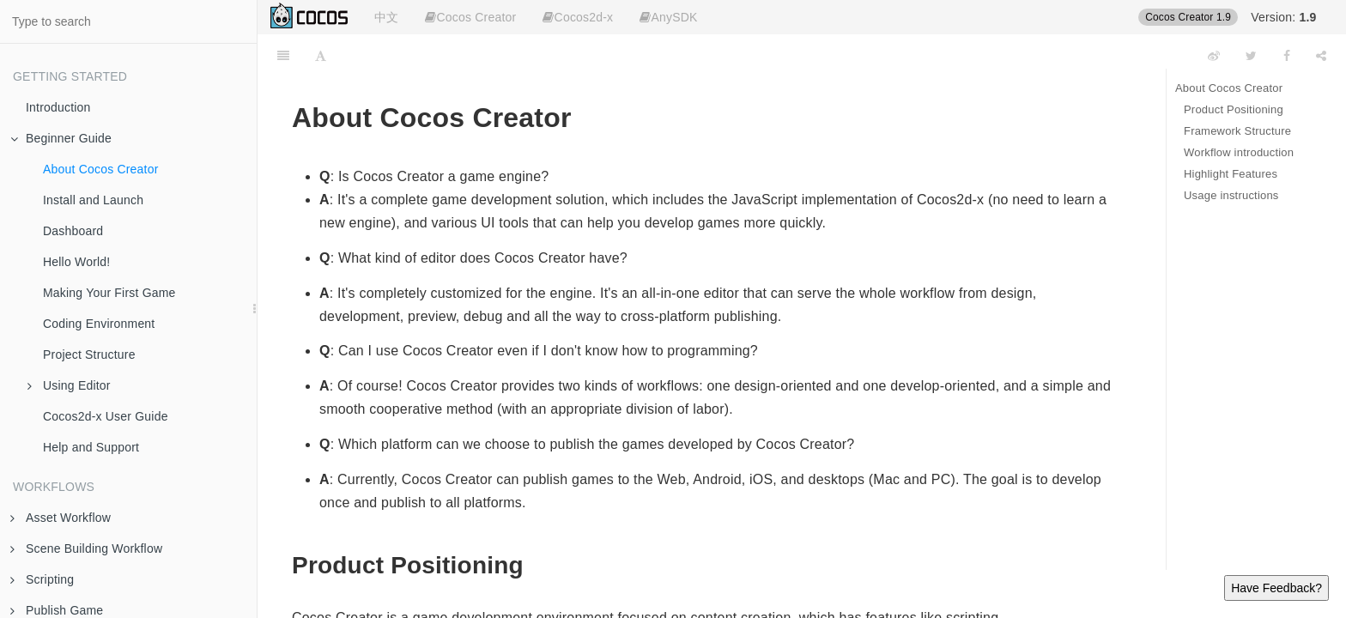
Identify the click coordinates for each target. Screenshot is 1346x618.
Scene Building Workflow (86, 548)
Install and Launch (93, 200)
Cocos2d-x (578, 17)
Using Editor (69, 385)
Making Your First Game (109, 293)
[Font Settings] (320, 55)
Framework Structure (1237, 130)
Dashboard (73, 231)
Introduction (58, 107)
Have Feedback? (1276, 588)
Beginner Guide (61, 138)
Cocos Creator (470, 17)
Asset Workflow (60, 517)
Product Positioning (1233, 109)
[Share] (1321, 55)
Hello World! (76, 262)
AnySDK (668, 17)
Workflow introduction (1239, 152)
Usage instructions (1231, 195)
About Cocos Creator (101, 169)
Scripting (42, 579)
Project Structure (89, 354)
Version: (1283, 17)
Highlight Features (1230, 173)
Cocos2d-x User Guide (105, 416)
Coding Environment (99, 323)
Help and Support (91, 447)
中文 (386, 17)
